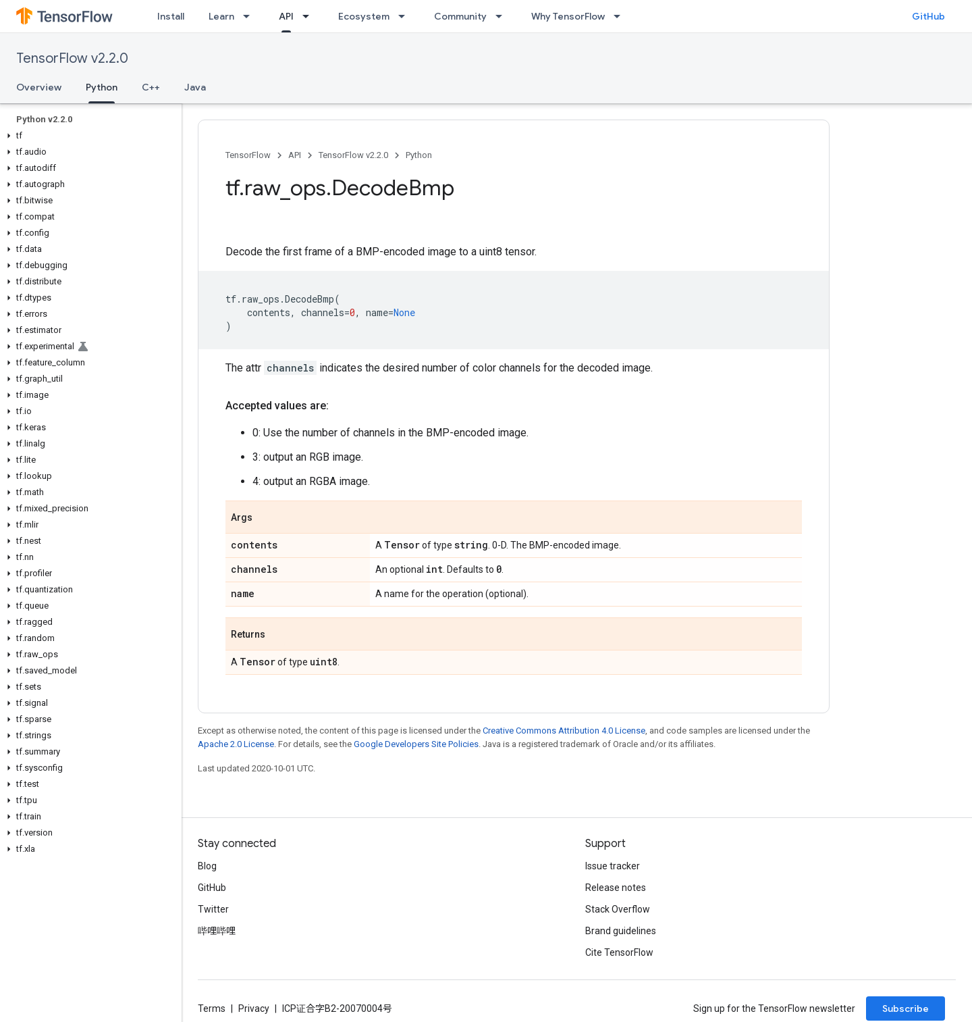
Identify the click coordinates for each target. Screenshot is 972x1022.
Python (419, 155)
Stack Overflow (617, 909)
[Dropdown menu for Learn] (250, 16)
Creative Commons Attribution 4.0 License (564, 730)
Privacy (253, 1008)
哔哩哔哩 (217, 930)
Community (460, 16)
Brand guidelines (620, 930)
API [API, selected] (286, 16)
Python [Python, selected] (101, 87)
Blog (207, 866)
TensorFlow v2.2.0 (72, 58)
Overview (38, 87)
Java (195, 87)
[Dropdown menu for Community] (503, 16)
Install (170, 16)
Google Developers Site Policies (416, 744)
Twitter (213, 909)
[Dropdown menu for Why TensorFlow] (621, 16)
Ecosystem (363, 16)
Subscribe (905, 1008)
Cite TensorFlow (619, 952)
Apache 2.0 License (236, 744)
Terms (211, 1008)
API (294, 155)
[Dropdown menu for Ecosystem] (405, 16)
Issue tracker (612, 866)
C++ (151, 87)
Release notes (615, 887)
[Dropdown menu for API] (310, 16)
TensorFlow (248, 155)
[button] (88, 136)
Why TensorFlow (568, 16)
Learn (221, 16)
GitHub (928, 16)
